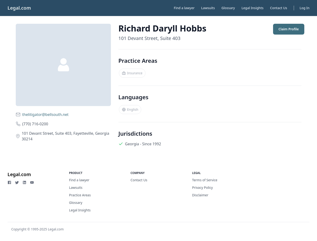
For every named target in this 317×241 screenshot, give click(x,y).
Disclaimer (200, 195)
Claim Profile (288, 29)
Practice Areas (80, 195)
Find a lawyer (184, 8)
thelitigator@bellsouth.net (45, 114)
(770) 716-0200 (35, 123)
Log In (304, 8)
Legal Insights (253, 8)
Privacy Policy (202, 187)
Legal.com (19, 8)
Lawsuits (208, 8)
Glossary (228, 8)
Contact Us (278, 8)
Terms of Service (204, 180)
